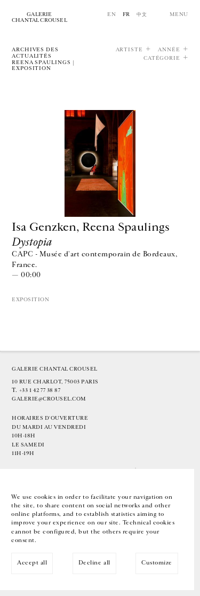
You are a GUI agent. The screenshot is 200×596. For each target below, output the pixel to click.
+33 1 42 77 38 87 (40, 390)
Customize (156, 562)
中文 (142, 14)
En (111, 14)
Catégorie (161, 58)
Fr (126, 14)
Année (169, 50)
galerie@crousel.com (49, 399)
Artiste (129, 50)
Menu (179, 14)
